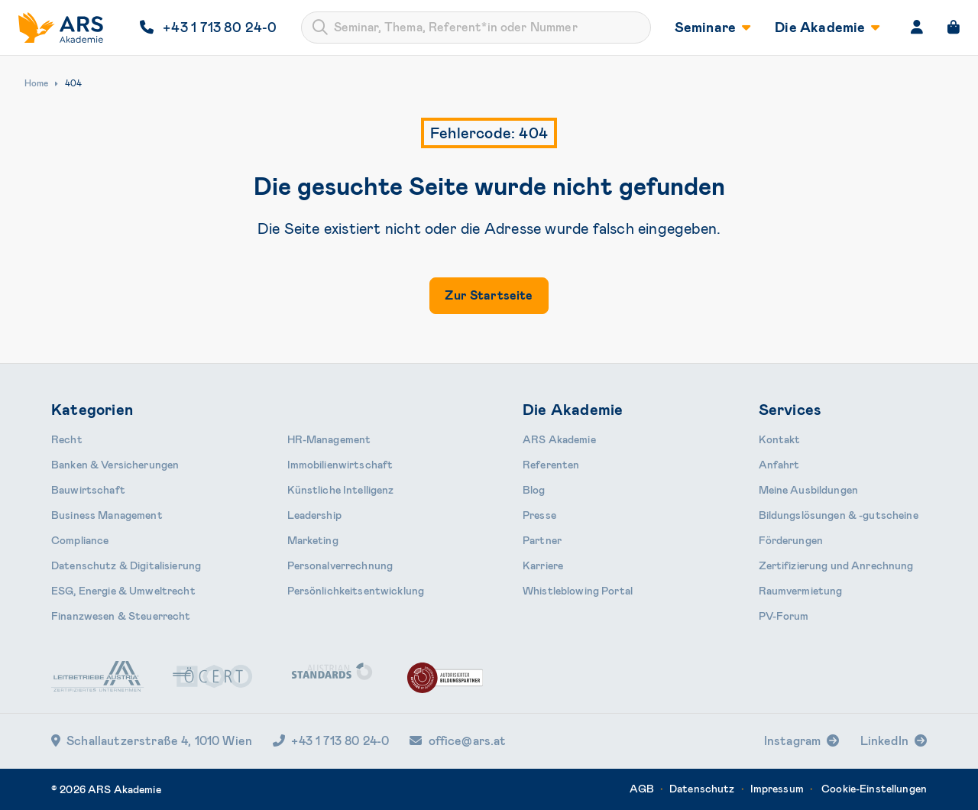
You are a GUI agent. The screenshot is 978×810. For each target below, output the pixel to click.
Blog (534, 490)
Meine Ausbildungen (809, 490)
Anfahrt (779, 464)
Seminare (713, 27)
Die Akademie (827, 27)
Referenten (551, 464)
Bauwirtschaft (88, 490)
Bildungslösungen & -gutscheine (838, 515)
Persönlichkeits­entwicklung (356, 591)
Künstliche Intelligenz (340, 490)
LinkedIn (884, 741)
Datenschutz (702, 788)
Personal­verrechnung (340, 565)
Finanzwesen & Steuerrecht (121, 616)
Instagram (792, 741)
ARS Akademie (559, 439)
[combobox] (476, 27)
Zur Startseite (489, 295)
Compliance (79, 540)
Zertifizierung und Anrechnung (836, 565)
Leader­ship (314, 515)
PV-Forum (784, 616)
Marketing (312, 540)
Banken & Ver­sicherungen (115, 464)
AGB (641, 788)
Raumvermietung (801, 591)
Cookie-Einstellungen (874, 788)
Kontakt (780, 439)
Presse (539, 515)
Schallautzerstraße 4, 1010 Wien (151, 741)
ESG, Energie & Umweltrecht (123, 591)
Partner (542, 540)
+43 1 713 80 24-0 (331, 741)
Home (36, 83)
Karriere (543, 565)
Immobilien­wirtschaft (340, 464)
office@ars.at (458, 741)
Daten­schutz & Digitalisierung (126, 565)
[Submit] (320, 27)
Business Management (107, 515)
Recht (67, 439)
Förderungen (791, 540)
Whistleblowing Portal (578, 591)
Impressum (777, 788)
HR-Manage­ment (329, 439)
